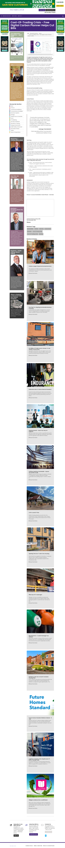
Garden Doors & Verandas (16, 116)
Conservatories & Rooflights (17, 111)
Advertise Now (33, 834)
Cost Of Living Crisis (37, 231)
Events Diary (14, 15)
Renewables (30, 229)
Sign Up (16, 835)
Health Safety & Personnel (16, 127)
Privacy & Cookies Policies (48, 845)
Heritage (13, 114)
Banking (41, 234)
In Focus (12, 107)
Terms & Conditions (38, 845)
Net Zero (41, 229)
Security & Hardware (15, 121)
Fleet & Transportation (15, 132)
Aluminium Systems (15, 113)
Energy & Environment (15, 125)
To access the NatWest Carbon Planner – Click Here (42, 194)
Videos (12, 130)
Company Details (29, 845)
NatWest (29, 231)
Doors (12, 118)
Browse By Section (7, 15)
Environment (48, 229)
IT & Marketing (14, 120)
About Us (20, 15)
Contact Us (48, 832)
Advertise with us (50, 10)
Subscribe (41, 10)
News (12, 106)
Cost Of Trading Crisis (32, 234)
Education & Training (15, 123)
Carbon (36, 229)
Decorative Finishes (15, 128)
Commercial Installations (16, 109)
